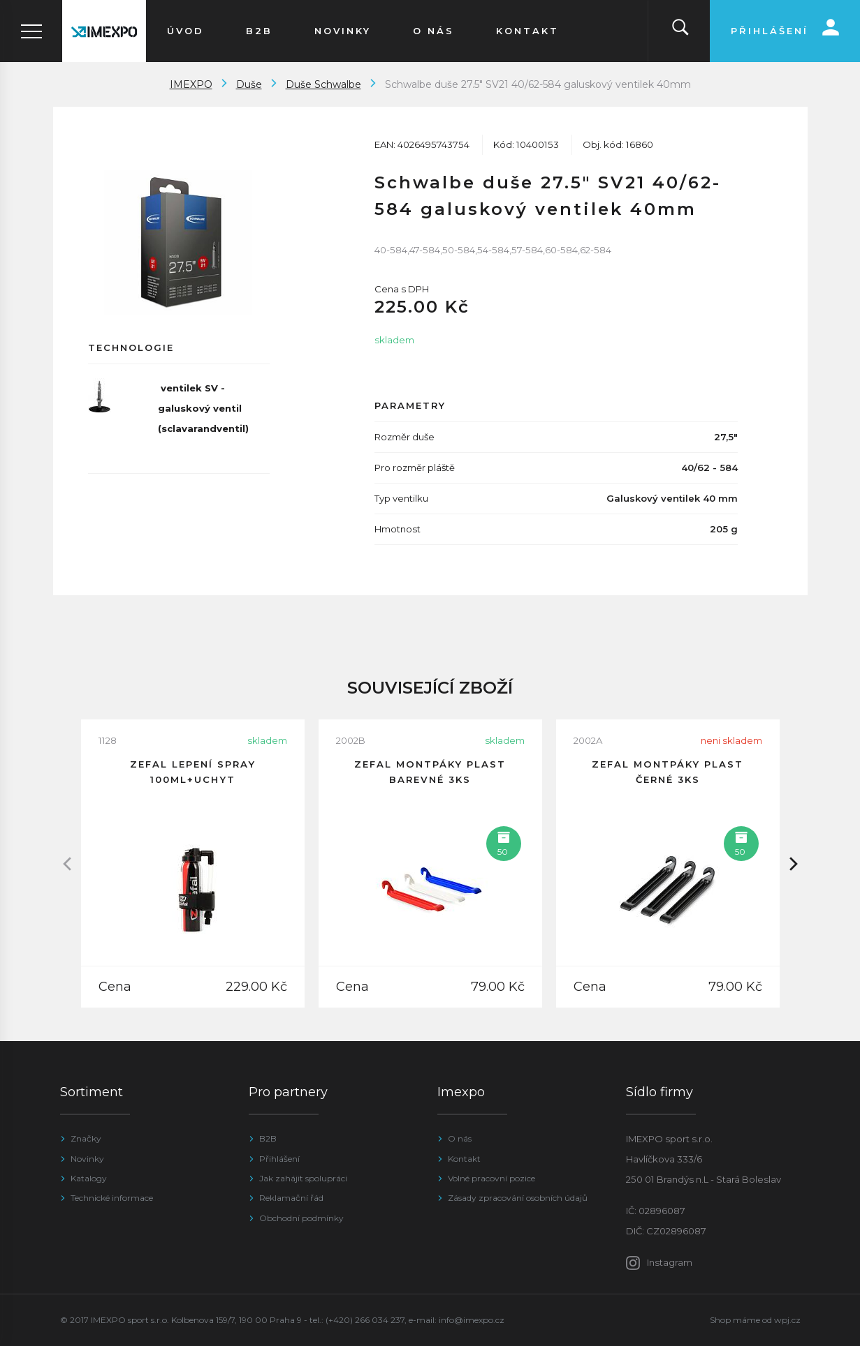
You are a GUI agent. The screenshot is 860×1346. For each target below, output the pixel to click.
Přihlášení (279, 1158)
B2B (268, 1138)
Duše (249, 84)
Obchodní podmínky (301, 1218)
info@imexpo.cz (471, 1320)
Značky (86, 1138)
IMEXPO (191, 84)
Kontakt (464, 1158)
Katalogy (89, 1178)
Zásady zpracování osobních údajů (518, 1197)
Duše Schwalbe (323, 84)
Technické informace (112, 1197)
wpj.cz (787, 1320)
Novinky (87, 1158)
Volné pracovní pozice (491, 1178)
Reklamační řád (291, 1197)
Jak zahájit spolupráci (303, 1178)
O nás (460, 1138)
